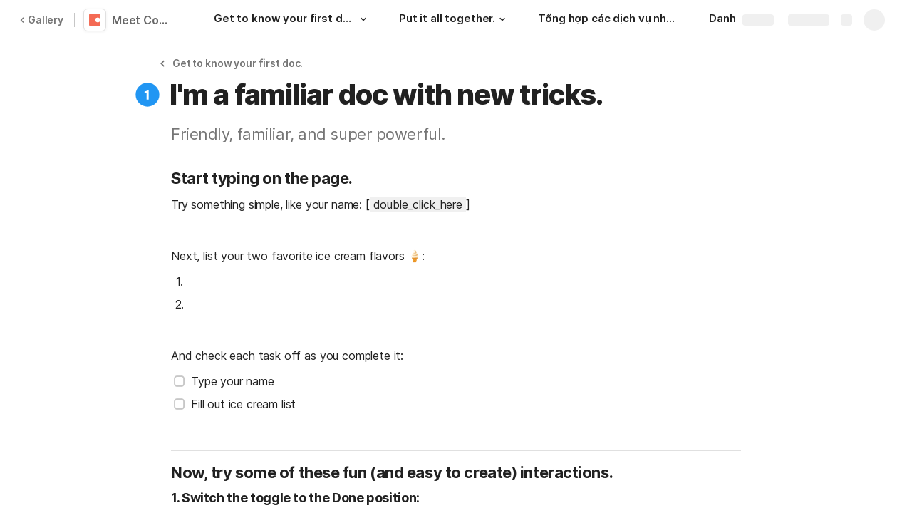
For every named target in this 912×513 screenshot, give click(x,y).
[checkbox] (179, 381)
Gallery (41, 20)
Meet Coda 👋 (144, 20)
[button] (363, 19)
